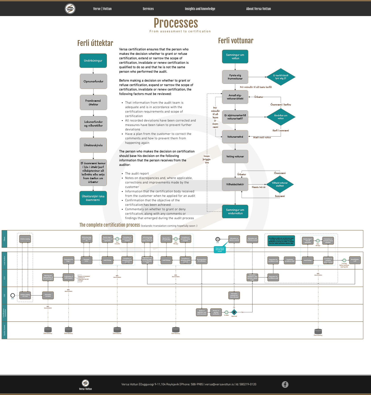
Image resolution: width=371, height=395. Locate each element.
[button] (160, 9)
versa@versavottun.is (219, 384)
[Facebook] (285, 384)
